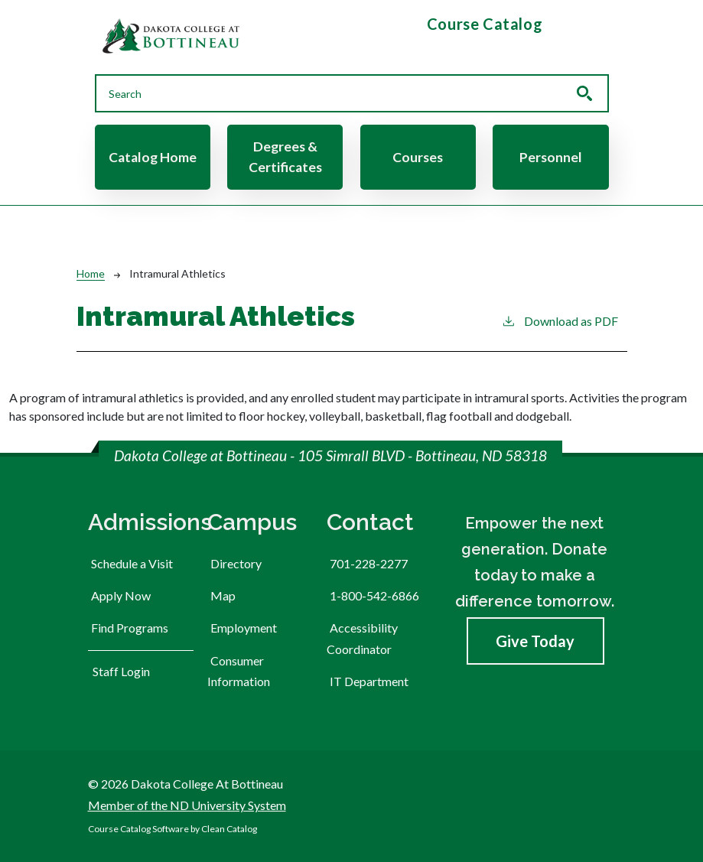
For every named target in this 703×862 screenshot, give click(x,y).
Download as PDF (559, 320)
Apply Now (121, 595)
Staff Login (121, 671)
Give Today (535, 641)
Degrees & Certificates (285, 156)
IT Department (369, 681)
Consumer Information (238, 670)
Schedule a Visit (132, 563)
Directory (236, 563)
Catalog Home (153, 157)
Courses (417, 157)
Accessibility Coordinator (362, 637)
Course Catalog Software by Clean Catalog (172, 828)
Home (90, 273)
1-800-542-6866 (374, 595)
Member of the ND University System (187, 805)
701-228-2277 (369, 563)
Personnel (550, 157)
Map (223, 595)
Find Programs (129, 627)
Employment (243, 627)
